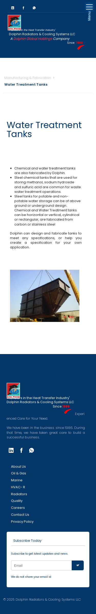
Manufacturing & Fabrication (27, 77)
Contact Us (20, 514)
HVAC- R (18, 487)
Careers (18, 507)
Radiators (19, 494)
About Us (18, 466)
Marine (17, 480)
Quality (17, 500)
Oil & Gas (18, 473)
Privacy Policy (22, 521)
